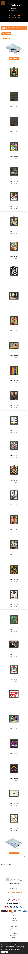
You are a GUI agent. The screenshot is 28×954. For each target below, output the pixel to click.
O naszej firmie (14, 920)
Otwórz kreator (14, 58)
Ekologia (14, 918)
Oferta (3, 27)
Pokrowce (8, 27)
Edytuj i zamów (14, 82)
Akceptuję (4, 952)
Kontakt (14, 916)
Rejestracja (17, 19)
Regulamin (14, 937)
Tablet (13, 27)
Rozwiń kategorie (6, 33)
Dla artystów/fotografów (14, 926)
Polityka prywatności (14, 940)
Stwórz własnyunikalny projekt (14, 50)
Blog (14, 915)
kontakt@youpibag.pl (15, 10)
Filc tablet (18, 27)
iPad (22, 27)
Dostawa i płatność (14, 935)
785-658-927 (15, 8)
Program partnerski (14, 928)
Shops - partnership (14, 929)
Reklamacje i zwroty (14, 939)
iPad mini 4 (4, 28)
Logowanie (12, 19)
